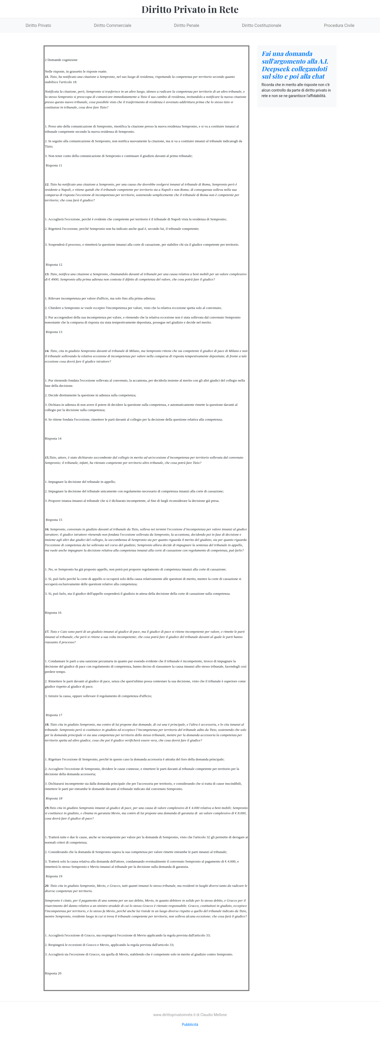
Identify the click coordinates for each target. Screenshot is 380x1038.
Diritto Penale (187, 25)
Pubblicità (190, 1024)
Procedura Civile (339, 25)
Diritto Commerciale (112, 25)
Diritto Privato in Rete (190, 9)
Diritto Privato (38, 25)
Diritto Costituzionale (261, 25)
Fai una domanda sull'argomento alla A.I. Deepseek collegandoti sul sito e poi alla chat (295, 64)
